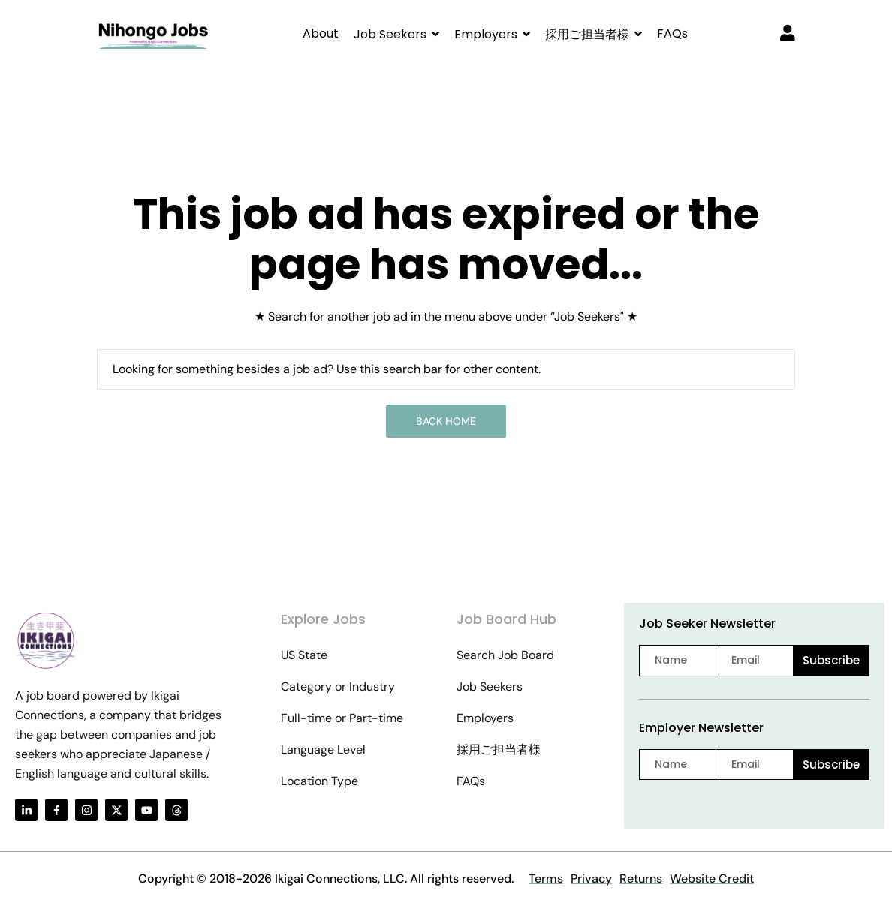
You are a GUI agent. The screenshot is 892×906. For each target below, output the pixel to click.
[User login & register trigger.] (787, 34)
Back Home (446, 421)
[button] (396, 34)
